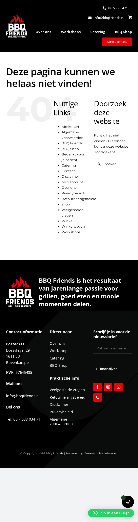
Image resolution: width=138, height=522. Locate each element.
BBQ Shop (70, 149)
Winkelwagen (73, 226)
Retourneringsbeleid (79, 199)
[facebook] (97, 387)
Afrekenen (70, 127)
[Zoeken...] (113, 164)
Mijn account (72, 182)
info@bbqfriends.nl (23, 395)
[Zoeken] (99, 164)
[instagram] (108, 387)
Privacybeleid (73, 193)
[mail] (118, 387)
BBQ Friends (72, 143)
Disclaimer (70, 176)
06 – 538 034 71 (26, 419)
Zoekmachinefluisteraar (101, 453)
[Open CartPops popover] (128, 502)
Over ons (69, 188)
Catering (69, 165)
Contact (68, 171)
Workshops (71, 232)
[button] (111, 513)
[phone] (97, 397)
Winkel (67, 221)
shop (66, 204)
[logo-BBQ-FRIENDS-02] (16, 16)
